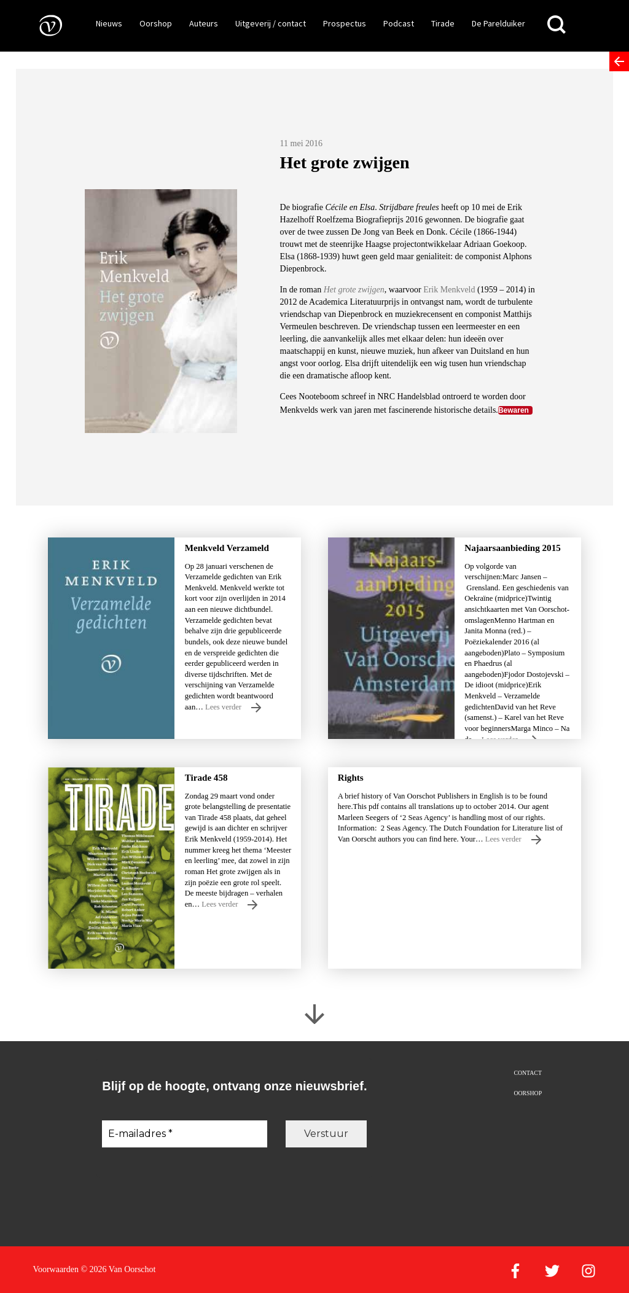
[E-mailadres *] (184, 1133)
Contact (527, 1072)
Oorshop (155, 23)
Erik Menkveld (450, 289)
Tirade (443, 23)
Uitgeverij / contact (270, 23)
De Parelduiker (498, 23)
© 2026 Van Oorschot (117, 1269)
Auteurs (203, 23)
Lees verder (233, 708)
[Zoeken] (556, 25)
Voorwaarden (56, 1269)
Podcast (398, 23)
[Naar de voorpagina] (42, 24)
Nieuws (109, 23)
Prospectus (344, 23)
